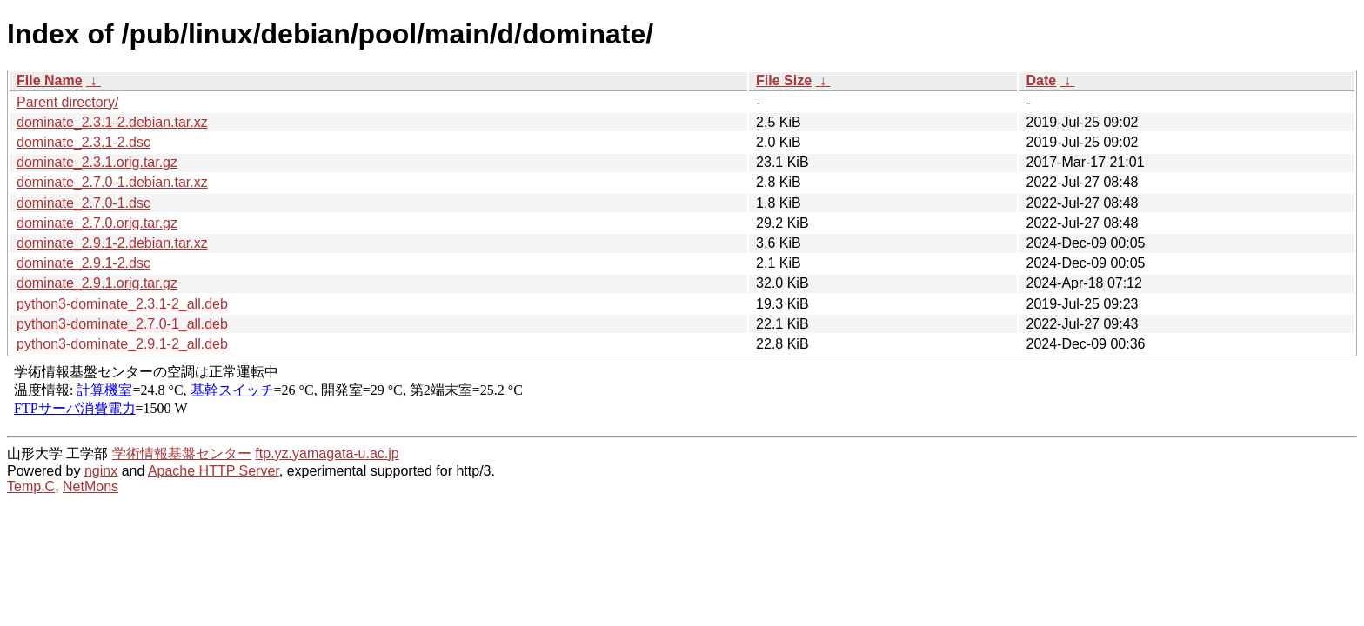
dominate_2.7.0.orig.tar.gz (97, 223)
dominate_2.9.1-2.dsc (83, 263)
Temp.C (31, 486)
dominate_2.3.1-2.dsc (83, 142)
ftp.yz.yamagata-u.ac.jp (326, 453)
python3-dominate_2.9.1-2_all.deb (122, 343)
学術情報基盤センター (181, 453)
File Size (784, 80)
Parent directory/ (67, 102)
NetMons (90, 486)
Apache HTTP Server (213, 470)
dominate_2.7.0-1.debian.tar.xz (112, 182)
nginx (100, 470)
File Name (50, 80)
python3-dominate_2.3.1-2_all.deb (122, 303)
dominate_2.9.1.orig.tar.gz (97, 283)
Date (1041, 80)
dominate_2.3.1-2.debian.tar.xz (112, 122)
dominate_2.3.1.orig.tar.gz (97, 162)
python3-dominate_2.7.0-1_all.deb (122, 323)
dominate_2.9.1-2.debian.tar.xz (112, 243)
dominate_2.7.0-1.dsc (83, 203)
